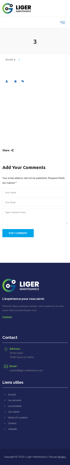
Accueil (9, 59)
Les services (14, 400)
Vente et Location (18, 417)
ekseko (62, 457)
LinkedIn (12, 429)
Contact (7, 317)
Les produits (14, 406)
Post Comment (18, 233)
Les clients (14, 411)
